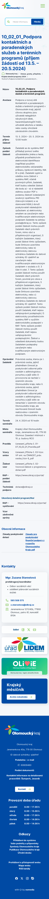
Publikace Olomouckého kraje (24, 849)
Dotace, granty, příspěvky (31, 74)
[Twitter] (22, 878)
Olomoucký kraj (10, 74)
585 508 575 (14, 600)
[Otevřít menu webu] (42, 6)
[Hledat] (37, 22)
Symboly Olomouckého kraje (24, 846)
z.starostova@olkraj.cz (19, 604)
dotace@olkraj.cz (24, 487)
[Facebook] (16, 878)
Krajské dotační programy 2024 (14, 77)
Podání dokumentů (24, 770)
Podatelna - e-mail (24, 760)
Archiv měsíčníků (21, 697)
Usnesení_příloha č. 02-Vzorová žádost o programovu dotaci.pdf (30, 466)
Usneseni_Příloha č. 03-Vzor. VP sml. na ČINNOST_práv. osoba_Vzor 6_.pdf (29, 455)
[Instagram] (27, 878)
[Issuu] (32, 878)
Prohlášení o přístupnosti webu (25, 862)
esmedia (29, 889)
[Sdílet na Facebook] (23, 629)
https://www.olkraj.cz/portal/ (29, 475)
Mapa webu (24, 865)
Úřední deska (24, 852)
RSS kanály (24, 868)
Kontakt (24, 789)
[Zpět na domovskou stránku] (13, 6)
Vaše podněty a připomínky (24, 843)
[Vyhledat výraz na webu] (20, 21)
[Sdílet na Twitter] (28, 629)
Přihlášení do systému (24, 840)
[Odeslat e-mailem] (34, 629)
